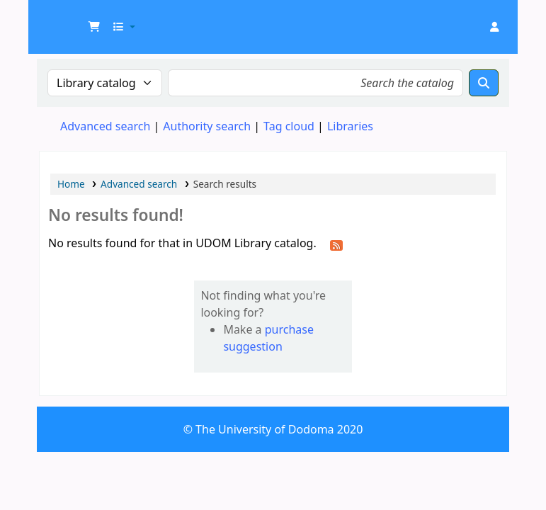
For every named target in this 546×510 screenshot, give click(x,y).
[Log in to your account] (494, 26)
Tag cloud (288, 126)
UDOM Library (75, 20)
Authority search (207, 126)
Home (71, 184)
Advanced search (105, 126)
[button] (94, 26)
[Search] (484, 82)
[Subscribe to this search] (336, 244)
